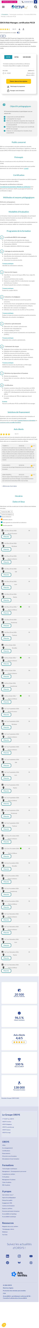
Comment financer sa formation (26, 420)
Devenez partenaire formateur (11, 1211)
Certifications (6, 1150)
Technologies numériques (16, 14)
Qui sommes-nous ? (7, 1195)
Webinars (5, 1232)
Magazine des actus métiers (10, 1226)
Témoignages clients (8, 1229)
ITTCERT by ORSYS (8, 1119)
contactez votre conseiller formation (10, 422)
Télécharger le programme (16, 86)
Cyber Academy (6, 1182)
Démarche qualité (7, 1200)
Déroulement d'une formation (10, 1159)
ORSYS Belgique (7, 1124)
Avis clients (19, 429)
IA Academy (5, 1177)
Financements (6, 1153)
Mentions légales (8, 1288)
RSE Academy (6, 1185)
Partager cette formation (16, 90)
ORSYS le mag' (6, 1132)
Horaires (19, 496)
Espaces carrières (7, 1208)
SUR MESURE (27, 57)
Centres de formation (8, 1205)
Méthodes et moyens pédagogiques (18, 197)
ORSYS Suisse (6, 1130)
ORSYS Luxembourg (8, 1127)
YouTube (4, 1234)
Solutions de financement (19, 412)
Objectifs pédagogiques (20, 106)
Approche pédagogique (9, 1197)
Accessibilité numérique (9, 1216)
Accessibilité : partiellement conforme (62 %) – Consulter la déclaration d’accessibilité (17, 1297)
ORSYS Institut (6, 1121)
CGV (4, 1293)
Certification (18, 175)
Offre (3, 1145)
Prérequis (18, 157)
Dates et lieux (19, 501)
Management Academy (8, 1179)
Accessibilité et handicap (9, 1214)
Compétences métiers (8, 1174)
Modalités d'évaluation (19, 212)
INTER (8, 57)
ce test (26, 168)
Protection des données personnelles (14, 1290)
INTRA (16, 57)
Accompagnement (7, 1148)
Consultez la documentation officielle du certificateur (15, 186)
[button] (4, 1325)
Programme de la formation (19, 231)
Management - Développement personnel (14, 1171)
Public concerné (19, 142)
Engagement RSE (7, 1203)
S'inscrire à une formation (9, 1156)
